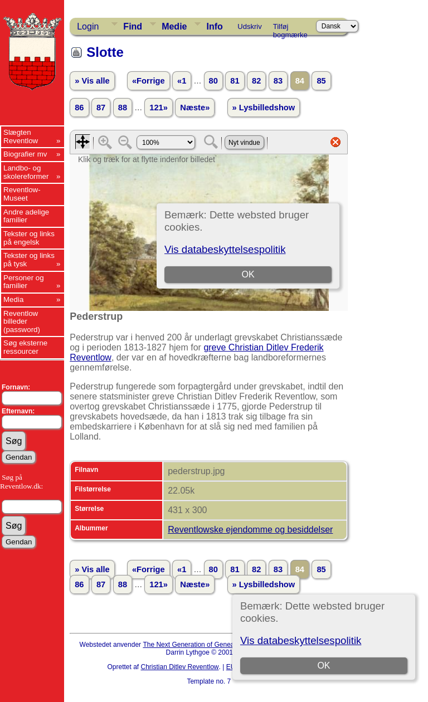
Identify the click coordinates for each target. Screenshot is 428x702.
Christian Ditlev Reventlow (179, 667)
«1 (181, 80)
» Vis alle (92, 80)
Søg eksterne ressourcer (25, 347)
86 (79, 107)
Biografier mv (25, 154)
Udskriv (249, 26)
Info (214, 26)
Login (88, 26)
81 (234, 80)
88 (122, 107)
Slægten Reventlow (20, 136)
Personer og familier (23, 282)
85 (321, 80)
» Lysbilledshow (263, 107)
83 (278, 80)
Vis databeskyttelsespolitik (300, 640)
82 (256, 80)
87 (100, 107)
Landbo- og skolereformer (25, 172)
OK (323, 665)
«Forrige (148, 80)
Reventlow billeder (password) (21, 321)
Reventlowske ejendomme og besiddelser (250, 529)
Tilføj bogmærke (290, 28)
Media (13, 299)
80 (213, 80)
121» (158, 107)
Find (132, 26)
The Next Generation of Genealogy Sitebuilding (213, 645)
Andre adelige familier (26, 216)
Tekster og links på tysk (29, 259)
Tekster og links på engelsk (29, 238)
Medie (174, 26)
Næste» (195, 107)
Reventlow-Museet (22, 194)
